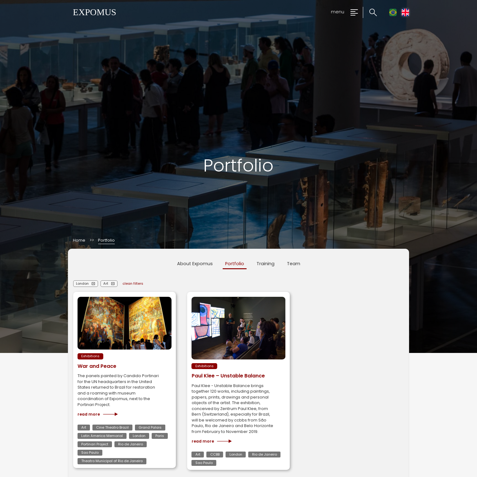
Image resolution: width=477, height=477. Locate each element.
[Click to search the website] (370, 12)
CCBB (215, 454)
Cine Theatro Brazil (112, 427)
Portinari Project (94, 444)
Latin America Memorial (102, 435)
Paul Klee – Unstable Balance (228, 375)
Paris (159, 435)
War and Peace (97, 366)
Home (79, 240)
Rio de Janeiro (130, 444)
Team (293, 264)
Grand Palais (150, 427)
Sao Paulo (90, 452)
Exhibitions (90, 356)
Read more (98, 414)
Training (265, 264)
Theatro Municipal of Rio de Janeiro (112, 460)
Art (105, 283)
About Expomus (195, 264)
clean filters (133, 283)
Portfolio (234, 264)
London (82, 283)
